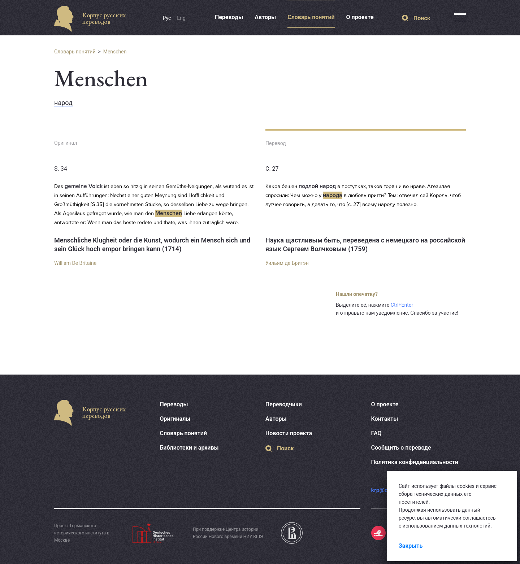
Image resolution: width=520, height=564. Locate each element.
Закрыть (410, 545)
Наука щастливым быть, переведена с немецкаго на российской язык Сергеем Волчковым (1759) (365, 244)
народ (63, 102)
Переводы (229, 17)
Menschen (115, 51)
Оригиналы (175, 418)
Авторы (265, 17)
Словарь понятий (310, 17)
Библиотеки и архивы (189, 447)
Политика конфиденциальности (414, 462)
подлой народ (317, 186)
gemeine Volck (84, 186)
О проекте (360, 17)
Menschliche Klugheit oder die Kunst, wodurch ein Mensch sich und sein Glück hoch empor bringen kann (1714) (152, 244)
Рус (167, 18)
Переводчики (283, 404)
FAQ (376, 433)
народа (332, 195)
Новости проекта (288, 433)
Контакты (384, 418)
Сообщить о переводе (401, 447)
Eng (181, 18)
